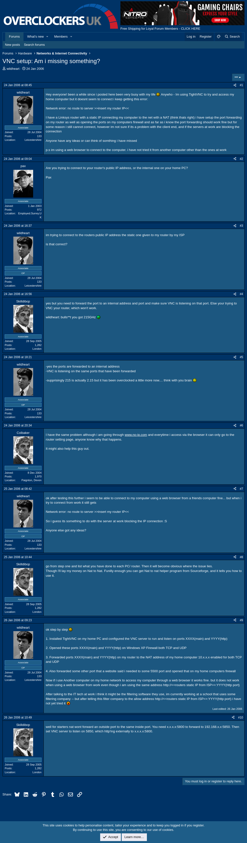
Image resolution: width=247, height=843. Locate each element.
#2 (241, 159)
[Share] (235, 85)
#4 (241, 294)
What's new (35, 36)
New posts (12, 45)
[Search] (232, 36)
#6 (241, 425)
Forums (14, 36)
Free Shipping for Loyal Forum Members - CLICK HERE (160, 28)
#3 (241, 225)
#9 (241, 620)
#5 (241, 357)
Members (60, 36)
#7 (241, 489)
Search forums (34, 45)
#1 (241, 85)
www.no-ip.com (136, 435)
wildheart (13, 69)
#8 (241, 557)
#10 (240, 717)
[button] (47, 36)
